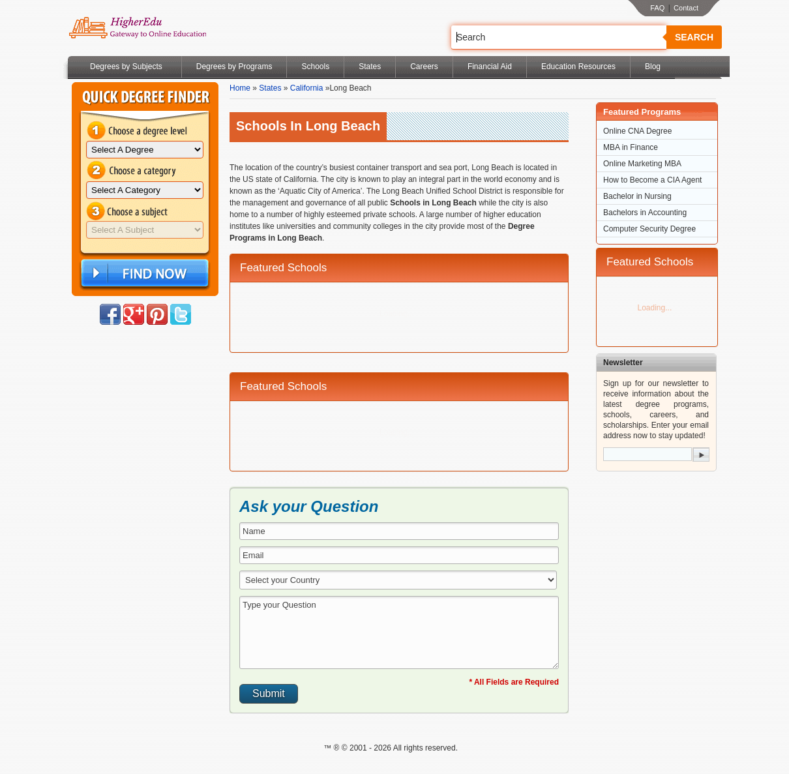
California (306, 88)
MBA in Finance (630, 147)
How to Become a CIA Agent (652, 180)
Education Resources (578, 66)
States (370, 66)
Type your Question (399, 632)
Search (694, 37)
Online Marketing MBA (642, 163)
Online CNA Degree (637, 131)
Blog (653, 66)
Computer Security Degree (649, 228)
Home (240, 88)
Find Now (143, 274)
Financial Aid (490, 66)
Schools (315, 66)
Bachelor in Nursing (637, 196)
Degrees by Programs (234, 66)
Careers (424, 66)
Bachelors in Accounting (645, 212)
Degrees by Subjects (126, 66)
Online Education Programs (137, 28)
